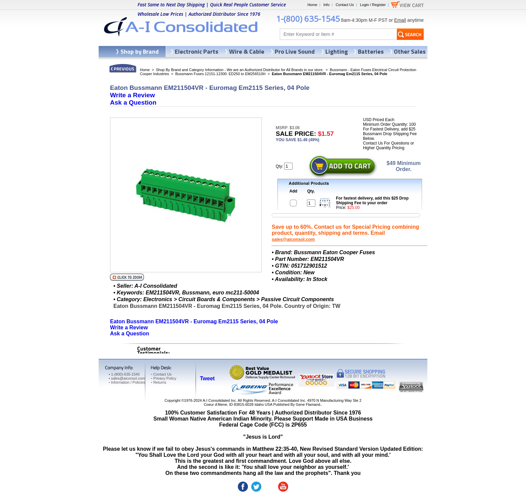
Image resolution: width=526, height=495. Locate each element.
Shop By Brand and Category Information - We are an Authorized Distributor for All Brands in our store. (239, 70)
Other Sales (410, 51)
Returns (158, 382)
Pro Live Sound (295, 51)
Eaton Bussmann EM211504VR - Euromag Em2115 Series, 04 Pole (194, 321)
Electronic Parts (196, 51)
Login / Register (373, 5)
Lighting (336, 51)
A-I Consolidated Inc (219, 400)
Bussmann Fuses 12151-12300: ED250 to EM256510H (220, 74)
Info (326, 5)
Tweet (207, 378)
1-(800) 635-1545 (308, 18)
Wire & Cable (246, 51)
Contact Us (344, 5)
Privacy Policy (163, 378)
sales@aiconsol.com (293, 239)
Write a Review (132, 95)
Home (312, 5)
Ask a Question (133, 102)
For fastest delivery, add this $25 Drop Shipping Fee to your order (372, 200)
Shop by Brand (139, 51)
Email (400, 20)
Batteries (371, 51)
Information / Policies (127, 382)
